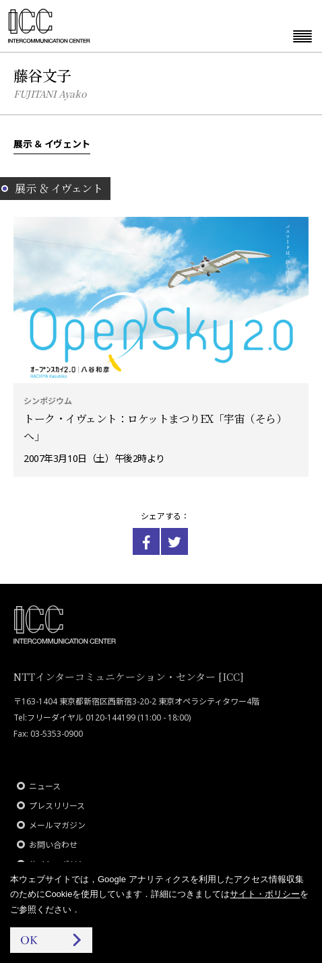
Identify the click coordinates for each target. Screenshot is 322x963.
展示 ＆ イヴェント (51, 143)
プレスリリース (57, 805)
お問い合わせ (53, 845)
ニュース (45, 786)
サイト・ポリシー (265, 894)
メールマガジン (57, 825)
